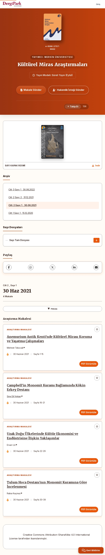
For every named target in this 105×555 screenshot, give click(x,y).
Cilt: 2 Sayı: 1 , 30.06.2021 (22, 205)
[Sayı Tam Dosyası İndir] (96, 240)
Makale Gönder (31, 89)
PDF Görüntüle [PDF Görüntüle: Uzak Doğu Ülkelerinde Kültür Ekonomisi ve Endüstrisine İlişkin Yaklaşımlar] (88, 461)
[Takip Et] (73, 106)
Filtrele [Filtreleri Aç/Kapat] (52, 309)
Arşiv (6, 176)
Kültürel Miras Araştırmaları (52, 65)
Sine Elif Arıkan (14, 396)
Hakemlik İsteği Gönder (68, 89)
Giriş (98, 4)
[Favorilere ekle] (97, 329)
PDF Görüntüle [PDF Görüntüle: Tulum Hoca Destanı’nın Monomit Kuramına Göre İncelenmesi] (88, 509)
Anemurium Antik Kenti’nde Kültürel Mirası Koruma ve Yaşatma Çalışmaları (49, 339)
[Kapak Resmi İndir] (96, 165)
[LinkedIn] (74, 267)
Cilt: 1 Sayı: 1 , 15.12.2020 (21, 213)
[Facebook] (8, 267)
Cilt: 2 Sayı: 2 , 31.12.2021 (21, 197)
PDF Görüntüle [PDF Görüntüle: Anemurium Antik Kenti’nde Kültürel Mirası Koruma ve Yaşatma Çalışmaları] (88, 364)
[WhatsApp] (30, 267)
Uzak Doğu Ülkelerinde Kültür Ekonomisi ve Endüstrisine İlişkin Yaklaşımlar (42, 436)
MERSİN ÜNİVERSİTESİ (58, 57)
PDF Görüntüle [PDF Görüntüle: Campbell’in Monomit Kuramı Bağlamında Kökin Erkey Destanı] (88, 412)
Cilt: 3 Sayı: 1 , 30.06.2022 (22, 189)
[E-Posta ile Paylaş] (96, 267)
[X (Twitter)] (52, 267)
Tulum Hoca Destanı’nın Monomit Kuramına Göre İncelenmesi (47, 484)
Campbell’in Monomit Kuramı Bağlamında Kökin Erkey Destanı (46, 387)
